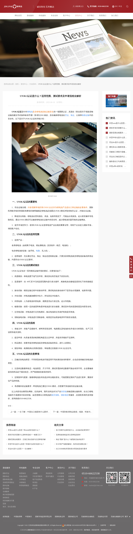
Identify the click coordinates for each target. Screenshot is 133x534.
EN (116, 6)
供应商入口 (79, 6)
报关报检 (6, 488)
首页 (17, 84)
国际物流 (31, 530)
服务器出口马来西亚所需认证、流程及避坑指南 (118, 161)
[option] (116, 101)
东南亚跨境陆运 (8, 482)
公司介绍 (71, 473)
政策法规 (60, 479)
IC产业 (35, 488)
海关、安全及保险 (9, 507)
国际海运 (6, 476)
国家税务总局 (60, 516)
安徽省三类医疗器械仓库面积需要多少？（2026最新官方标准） (118, 152)
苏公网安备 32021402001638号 (72, 525)
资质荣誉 (71, 479)
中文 (120, 6)
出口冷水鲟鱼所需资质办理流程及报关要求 (71, 449)
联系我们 (101, 16)
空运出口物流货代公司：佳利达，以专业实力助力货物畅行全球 (118, 157)
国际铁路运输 (8, 479)
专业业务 (55, 16)
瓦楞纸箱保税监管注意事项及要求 (68, 435)
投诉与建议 (50, 476)
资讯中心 (78, 16)
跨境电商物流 (24, 485)
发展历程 (71, 476)
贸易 (4, 504)
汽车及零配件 (37, 476)
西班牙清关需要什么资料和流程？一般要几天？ (25, 435)
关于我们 (89, 16)
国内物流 (87, 530)
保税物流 (6, 497)
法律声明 (103, 525)
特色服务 (43, 16)
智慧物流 (22, 473)
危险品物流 (23, 476)
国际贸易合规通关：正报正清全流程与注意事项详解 (27, 439)
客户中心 (66, 16)
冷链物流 (22, 482)
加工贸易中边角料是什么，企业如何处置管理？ (73, 430)
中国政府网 (18, 516)
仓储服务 (6, 491)
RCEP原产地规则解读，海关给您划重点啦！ (72, 444)
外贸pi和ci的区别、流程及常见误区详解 (118, 166)
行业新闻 (60, 476)
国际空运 (6, 473)
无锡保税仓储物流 (87, 516)
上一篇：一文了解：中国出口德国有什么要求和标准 (31, 412)
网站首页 (20, 16)
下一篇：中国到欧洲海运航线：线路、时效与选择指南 (75, 412)
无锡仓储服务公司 (117, 516)
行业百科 (32, 84)
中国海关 (28, 516)
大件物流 (22, 479)
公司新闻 (60, 473)
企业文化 (71, 482)
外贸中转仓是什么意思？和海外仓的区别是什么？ (26, 444)
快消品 (35, 482)
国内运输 (6, 485)
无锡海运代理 (102, 516)
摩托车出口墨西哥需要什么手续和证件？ (118, 147)
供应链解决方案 (8, 500)
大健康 (35, 473)
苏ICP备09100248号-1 (90, 525)
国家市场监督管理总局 (43, 516)
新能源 (35, 485)
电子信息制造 (37, 479)
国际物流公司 (73, 516)
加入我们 (113, 16)
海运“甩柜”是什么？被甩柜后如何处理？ (70, 439)
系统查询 (49, 473)
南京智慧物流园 (8, 494)
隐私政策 (112, 525)
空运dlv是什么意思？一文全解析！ (20, 449)
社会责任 (71, 485)
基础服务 (31, 16)
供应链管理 (95, 530)
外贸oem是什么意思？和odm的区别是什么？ (24, 430)
